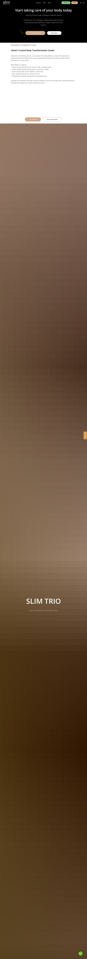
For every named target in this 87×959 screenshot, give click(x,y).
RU (80, 2)
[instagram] (58, 3)
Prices (44, 2)
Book (49, 2)
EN (83, 2)
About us (38, 2)
